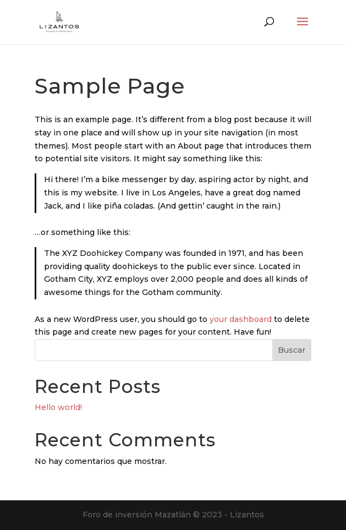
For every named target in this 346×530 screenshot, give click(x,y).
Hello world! (58, 407)
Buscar (291, 350)
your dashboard (241, 319)
